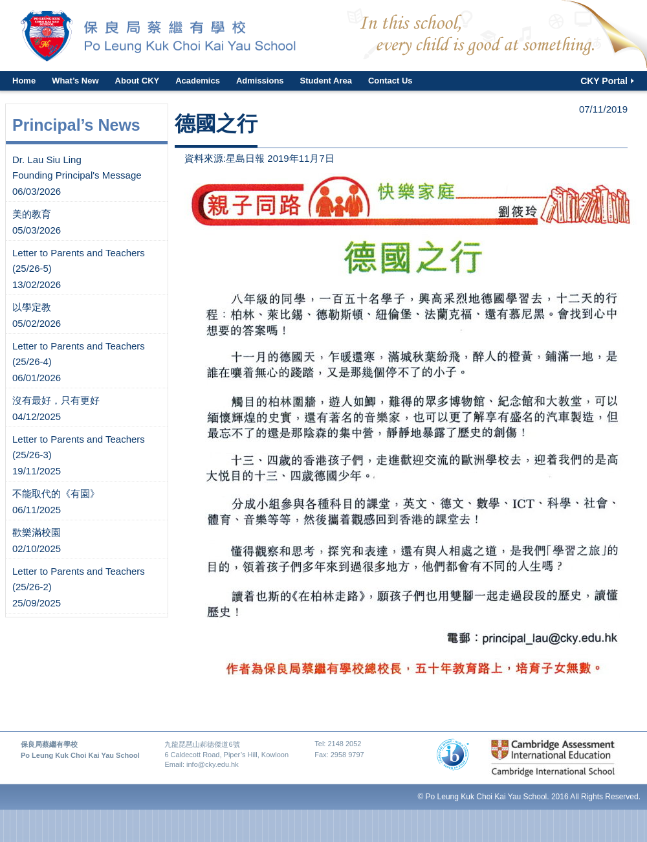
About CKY (137, 80)
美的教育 (31, 213)
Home (24, 80)
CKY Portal (604, 81)
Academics (197, 80)
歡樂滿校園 (36, 532)
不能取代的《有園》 (56, 493)
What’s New (75, 80)
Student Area (326, 80)
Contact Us (390, 80)
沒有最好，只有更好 (56, 400)
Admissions (260, 80)
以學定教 (31, 307)
